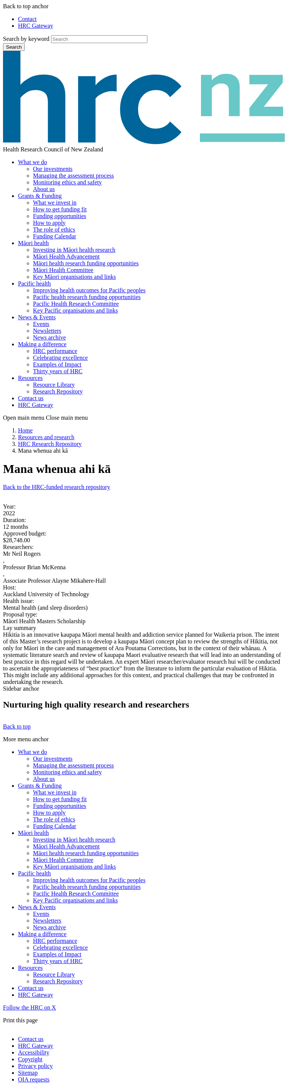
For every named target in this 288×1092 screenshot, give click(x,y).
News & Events (37, 317)
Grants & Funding (40, 196)
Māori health (33, 243)
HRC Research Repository (50, 444)
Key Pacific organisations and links (75, 310)
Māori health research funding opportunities (86, 263)
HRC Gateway (35, 25)
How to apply (49, 223)
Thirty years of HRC (57, 371)
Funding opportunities (59, 216)
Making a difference (42, 344)
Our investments (52, 169)
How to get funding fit (60, 209)
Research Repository (58, 391)
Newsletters (47, 331)
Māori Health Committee (63, 270)
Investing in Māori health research (74, 250)
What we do (32, 162)
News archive (49, 337)
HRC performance (55, 351)
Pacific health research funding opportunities (87, 297)
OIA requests (34, 1079)
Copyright (30, 1059)
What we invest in (54, 202)
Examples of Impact (57, 364)
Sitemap (28, 1073)
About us (44, 189)
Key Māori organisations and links (74, 277)
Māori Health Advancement (66, 256)
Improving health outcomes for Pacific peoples (89, 290)
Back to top (17, 726)
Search (14, 47)
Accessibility (34, 1052)
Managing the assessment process (73, 175)
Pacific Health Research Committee (76, 304)
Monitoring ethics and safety (67, 182)
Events (41, 324)
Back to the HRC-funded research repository (56, 487)
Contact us (31, 398)
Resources (30, 378)
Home (25, 430)
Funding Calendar (54, 236)
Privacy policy (35, 1066)
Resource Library (54, 384)
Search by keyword (26, 39)
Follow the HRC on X (29, 1007)
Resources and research (46, 437)
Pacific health (34, 283)
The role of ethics (54, 229)
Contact (27, 19)
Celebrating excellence (60, 358)
